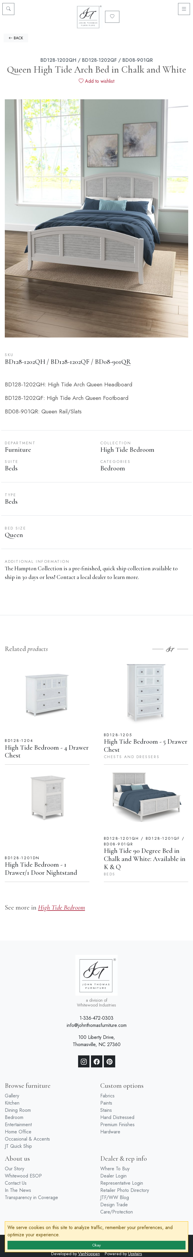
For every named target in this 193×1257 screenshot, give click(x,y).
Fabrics (107, 1095)
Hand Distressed (117, 1117)
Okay (96, 1245)
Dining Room (18, 1110)
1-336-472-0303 (96, 1018)
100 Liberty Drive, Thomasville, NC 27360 (97, 1041)
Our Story (14, 1168)
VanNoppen (89, 1254)
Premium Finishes (117, 1124)
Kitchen (12, 1103)
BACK (16, 38)
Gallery (12, 1095)
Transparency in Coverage (31, 1197)
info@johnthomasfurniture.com (97, 1025)
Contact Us (16, 1183)
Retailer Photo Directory (124, 1190)
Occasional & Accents (27, 1139)
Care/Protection (116, 1211)
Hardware (110, 1131)
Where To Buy (115, 1168)
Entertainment (18, 1124)
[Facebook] (96, 1061)
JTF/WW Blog (114, 1197)
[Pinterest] (109, 1061)
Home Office (18, 1131)
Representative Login (121, 1183)
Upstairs (135, 1254)
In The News (18, 1190)
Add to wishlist (96, 81)
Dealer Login (113, 1175)
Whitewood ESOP (23, 1175)
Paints (106, 1103)
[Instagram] (83, 1061)
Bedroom (14, 1117)
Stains (106, 1110)
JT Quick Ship (18, 1146)
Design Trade (114, 1204)
